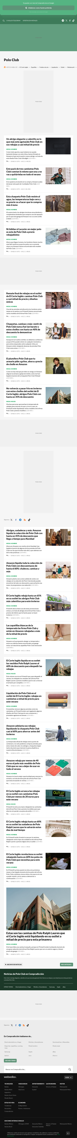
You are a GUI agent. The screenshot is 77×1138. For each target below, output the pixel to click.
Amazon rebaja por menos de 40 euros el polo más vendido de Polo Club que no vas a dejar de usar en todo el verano (23, 764)
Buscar (70, 1069)
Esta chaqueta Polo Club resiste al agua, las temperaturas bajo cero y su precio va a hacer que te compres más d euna (24, 200)
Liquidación (54, 67)
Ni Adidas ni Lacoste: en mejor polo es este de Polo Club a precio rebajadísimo (23, 232)
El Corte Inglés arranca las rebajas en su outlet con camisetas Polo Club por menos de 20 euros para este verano (23, 795)
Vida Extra (21, 1089)
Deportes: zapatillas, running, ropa (14, 1047)
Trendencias (8, 1105)
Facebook (70, 20)
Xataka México (9, 1124)
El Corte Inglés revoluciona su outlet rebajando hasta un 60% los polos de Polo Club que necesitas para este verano (24, 858)
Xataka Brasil (8, 1126)
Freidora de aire (44, 67)
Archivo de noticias (14, 964)
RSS (24, 519)
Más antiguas (66, 964)
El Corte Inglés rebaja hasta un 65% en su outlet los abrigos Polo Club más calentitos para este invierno (23, 598)
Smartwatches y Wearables (61, 1042)
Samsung (52, 987)
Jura (30, 1055)
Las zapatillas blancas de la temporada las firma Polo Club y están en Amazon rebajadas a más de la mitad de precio (23, 629)
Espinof (34, 1089)
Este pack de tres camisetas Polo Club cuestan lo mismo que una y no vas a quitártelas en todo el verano (24, 171)
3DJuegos (21, 1087)
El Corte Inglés (24, 67)
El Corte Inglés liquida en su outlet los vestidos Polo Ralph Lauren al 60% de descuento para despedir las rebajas (24, 664)
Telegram (63, 20)
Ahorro (55, 1055)
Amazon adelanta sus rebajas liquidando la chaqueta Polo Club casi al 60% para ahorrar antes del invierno (23, 730)
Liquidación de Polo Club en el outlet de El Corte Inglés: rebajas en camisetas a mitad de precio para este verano (24, 697)
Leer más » (32, 158)
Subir (67, 1077)
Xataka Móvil (8, 1089)
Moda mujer (11, 401)
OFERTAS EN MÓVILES (30, 20)
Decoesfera (8, 1108)
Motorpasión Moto (65, 1089)
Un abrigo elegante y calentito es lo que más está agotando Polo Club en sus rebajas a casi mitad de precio (24, 142)
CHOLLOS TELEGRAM (13, 20)
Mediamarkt (70, 67)
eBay (64, 987)
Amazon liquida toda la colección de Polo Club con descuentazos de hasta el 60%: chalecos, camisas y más (24, 567)
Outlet (62, 67)
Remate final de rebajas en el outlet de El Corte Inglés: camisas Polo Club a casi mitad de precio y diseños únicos (24, 297)
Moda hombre (11, 149)
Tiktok (73, 20)
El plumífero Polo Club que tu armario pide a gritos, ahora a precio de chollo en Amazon (24, 361)
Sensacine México (37, 1124)
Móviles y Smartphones (40, 987)
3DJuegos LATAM (23, 1124)
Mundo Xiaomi (9, 1098)
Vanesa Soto (15, 161)
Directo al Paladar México (51, 1124)
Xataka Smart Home (10, 1095)
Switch (7, 1055)
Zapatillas (34, 67)
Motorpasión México (66, 1124)
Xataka (7, 1087)
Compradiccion (9, 1111)
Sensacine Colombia (38, 1126)
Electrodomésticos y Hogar (23, 987)
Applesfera (8, 1092)
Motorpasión (63, 1087)
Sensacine (35, 1087)
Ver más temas (10, 1060)
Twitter (66, 20)
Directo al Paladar (51, 1087)
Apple (58, 987)
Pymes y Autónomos (24, 1108)
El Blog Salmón (22, 1105)
